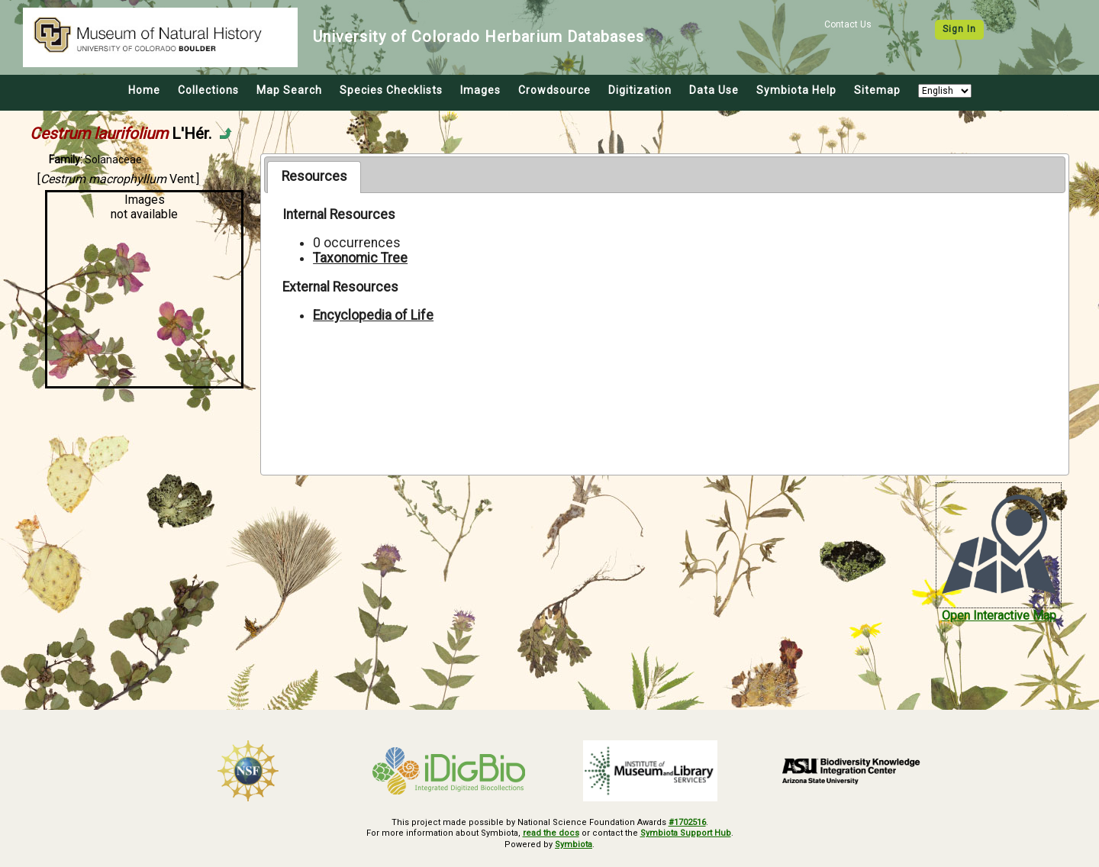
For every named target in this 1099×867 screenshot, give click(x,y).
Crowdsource (554, 90)
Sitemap (877, 90)
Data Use (714, 90)
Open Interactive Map (999, 615)
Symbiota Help (796, 90)
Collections (208, 90)
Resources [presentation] (314, 176)
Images (480, 90)
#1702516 (687, 822)
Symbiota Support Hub (685, 833)
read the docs (551, 833)
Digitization (640, 90)
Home (144, 90)
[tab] (314, 177)
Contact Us (848, 24)
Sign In (959, 29)
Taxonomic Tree (360, 258)
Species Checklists (391, 90)
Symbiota (573, 844)
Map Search (289, 90)
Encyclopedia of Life (373, 315)
